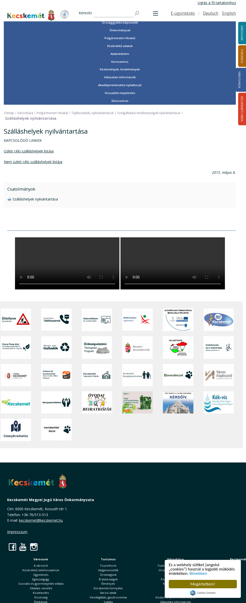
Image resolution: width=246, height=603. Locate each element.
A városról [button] (41, 565)
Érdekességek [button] (108, 579)
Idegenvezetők (108, 570)
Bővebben (198, 573)
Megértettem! (202, 584)
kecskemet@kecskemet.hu (41, 520)
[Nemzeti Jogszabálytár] (137, 347)
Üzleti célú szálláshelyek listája (29, 151)
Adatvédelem (120, 54)
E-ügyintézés (183, 13)
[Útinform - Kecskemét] (16, 319)
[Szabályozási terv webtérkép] (219, 347)
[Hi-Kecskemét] (219, 319)
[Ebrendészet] (178, 375)
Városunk (41, 559)
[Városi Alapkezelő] (219, 375)
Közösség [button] (41, 597)
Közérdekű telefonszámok (40, 570)
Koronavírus (119, 62)
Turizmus (108, 559)
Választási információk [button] (120, 77)
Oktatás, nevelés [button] (41, 588)
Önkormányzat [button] (120, 30)
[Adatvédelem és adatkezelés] (97, 319)
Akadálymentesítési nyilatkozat (120, 85)
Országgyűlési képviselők (120, 22)
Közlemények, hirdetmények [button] (120, 69)
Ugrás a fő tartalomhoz (217, 2)
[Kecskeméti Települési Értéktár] (97, 375)
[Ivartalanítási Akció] (56, 430)
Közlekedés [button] (41, 593)
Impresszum (17, 531)
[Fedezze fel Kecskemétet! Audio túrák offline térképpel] (56, 375)
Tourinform (108, 565)
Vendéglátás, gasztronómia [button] (108, 597)
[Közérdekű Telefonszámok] (56, 319)
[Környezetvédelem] (56, 402)
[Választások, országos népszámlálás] (178, 347)
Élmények (108, 583)
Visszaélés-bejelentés (120, 93)
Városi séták (108, 593)
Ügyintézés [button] (40, 575)
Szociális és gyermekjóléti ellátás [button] (41, 583)
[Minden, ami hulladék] (56, 347)
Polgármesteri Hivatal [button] (119, 38)
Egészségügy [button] (40, 579)
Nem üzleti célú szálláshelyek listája (33, 161)
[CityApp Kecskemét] (16, 375)
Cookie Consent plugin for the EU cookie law (203, 593)
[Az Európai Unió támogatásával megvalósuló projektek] (178, 319)
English (229, 13)
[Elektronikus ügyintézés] (137, 319)
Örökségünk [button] (108, 575)
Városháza (239, 79)
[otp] (137, 402)
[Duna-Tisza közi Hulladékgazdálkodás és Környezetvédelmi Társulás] (16, 347)
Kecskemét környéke (108, 588)
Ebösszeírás (120, 101)
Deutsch (210, 13)
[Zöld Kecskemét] (16, 402)
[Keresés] (113, 13)
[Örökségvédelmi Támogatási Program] (97, 347)
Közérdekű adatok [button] (120, 46)
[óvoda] (97, 402)
